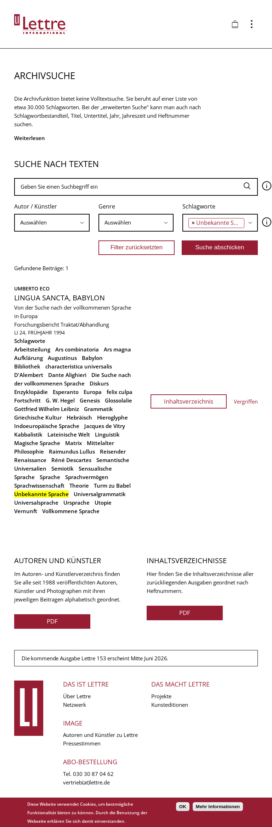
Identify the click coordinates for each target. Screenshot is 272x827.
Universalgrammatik (100, 494)
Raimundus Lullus (72, 451)
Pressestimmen (82, 743)
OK (182, 806)
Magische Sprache (37, 442)
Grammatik (98, 408)
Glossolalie (118, 400)
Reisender (113, 451)
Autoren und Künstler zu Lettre (100, 734)
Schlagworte (198, 206)
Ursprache (76, 502)
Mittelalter (100, 442)
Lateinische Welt (68, 434)
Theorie (79, 485)
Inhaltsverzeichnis (188, 401)
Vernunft (25, 511)
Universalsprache (36, 502)
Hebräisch (79, 417)
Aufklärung (28, 357)
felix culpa (119, 391)
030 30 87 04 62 (93, 773)
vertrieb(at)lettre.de (86, 782)
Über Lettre (77, 696)
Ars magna (117, 349)
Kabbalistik (28, 434)
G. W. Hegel (60, 400)
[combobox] (52, 223)
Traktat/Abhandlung (85, 324)
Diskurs (99, 383)
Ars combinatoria (77, 349)
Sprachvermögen (86, 477)
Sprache (50, 477)
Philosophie (29, 451)
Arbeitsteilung (32, 349)
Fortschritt (27, 400)
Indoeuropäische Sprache (46, 425)
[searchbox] (52, 223)
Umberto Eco (32, 288)
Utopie (103, 502)
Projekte (161, 696)
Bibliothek (27, 366)
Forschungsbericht (36, 324)
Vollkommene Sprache (71, 511)
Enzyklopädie (31, 391)
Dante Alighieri (67, 374)
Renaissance (30, 460)
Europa (93, 391)
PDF (52, 621)
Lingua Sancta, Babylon (59, 298)
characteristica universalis (78, 366)
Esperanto (66, 391)
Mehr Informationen (218, 806)
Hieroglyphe (112, 417)
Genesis (90, 400)
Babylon (92, 357)
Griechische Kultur (38, 417)
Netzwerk (74, 704)
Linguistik (107, 434)
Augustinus (62, 357)
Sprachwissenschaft (39, 485)
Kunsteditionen (169, 704)
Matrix (73, 442)
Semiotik (62, 468)
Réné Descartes (71, 460)
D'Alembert (28, 374)
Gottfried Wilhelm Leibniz (46, 408)
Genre (106, 206)
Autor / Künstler (35, 206)
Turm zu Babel (112, 485)
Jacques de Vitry (104, 425)
